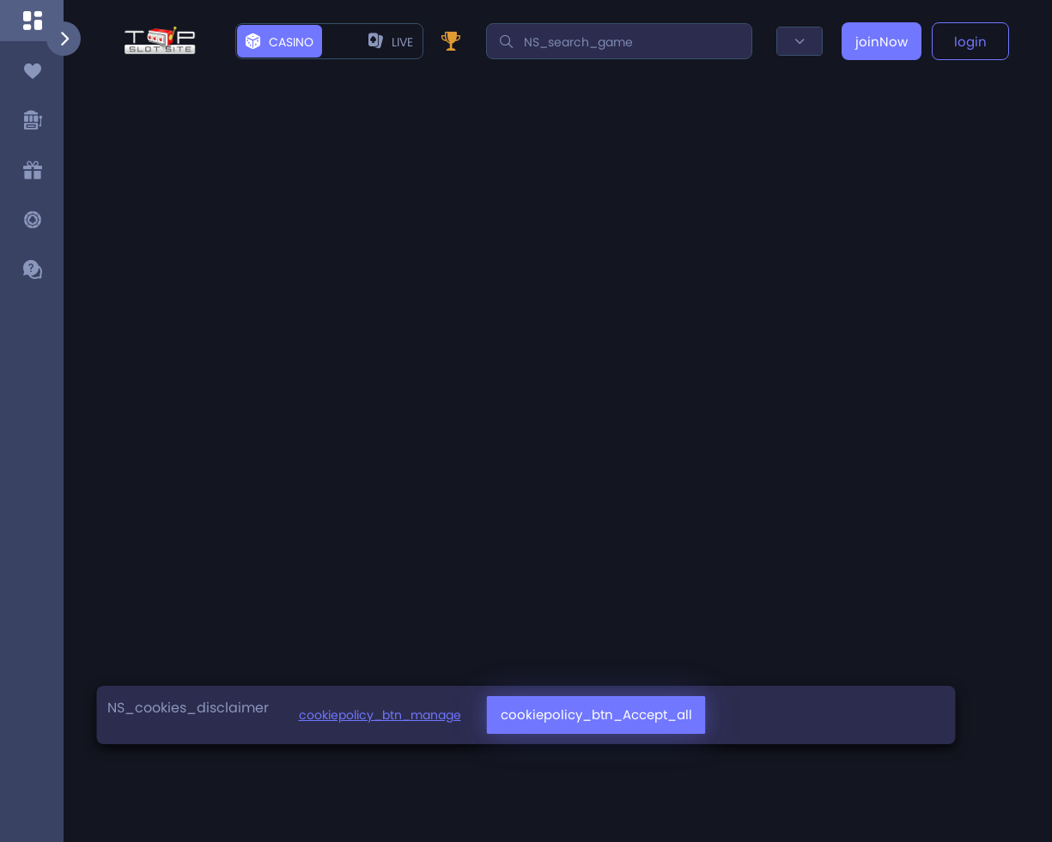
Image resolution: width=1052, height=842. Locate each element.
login (970, 42)
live (390, 42)
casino (279, 42)
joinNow (881, 42)
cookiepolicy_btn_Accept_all (596, 715)
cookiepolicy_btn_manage (380, 715)
